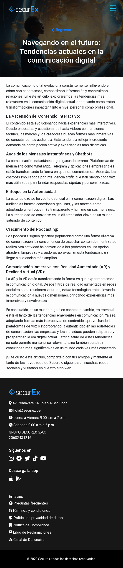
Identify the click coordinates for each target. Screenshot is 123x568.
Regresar (61, 30)
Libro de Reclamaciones (30, 532)
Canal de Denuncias (27, 540)
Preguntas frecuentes (28, 503)
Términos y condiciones (29, 510)
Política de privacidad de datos (36, 518)
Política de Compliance (29, 525)
